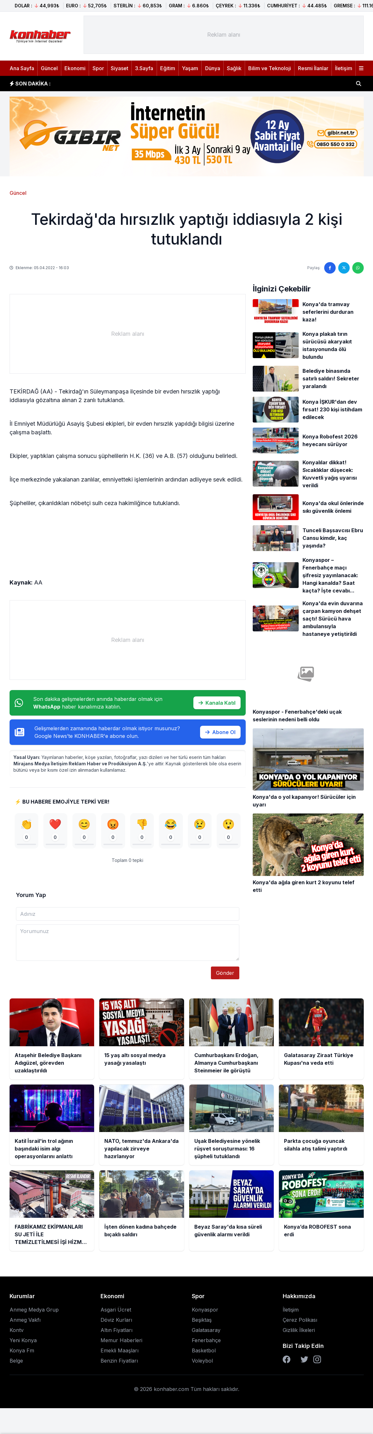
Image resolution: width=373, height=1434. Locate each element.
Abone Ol (220, 732)
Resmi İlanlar (313, 68)
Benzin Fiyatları (119, 1362)
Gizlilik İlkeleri (299, 1332)
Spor (98, 68)
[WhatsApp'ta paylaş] (358, 268)
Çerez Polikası (300, 1322)
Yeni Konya (23, 1342)
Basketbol (204, 1352)
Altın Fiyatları (116, 1332)
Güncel (49, 68)
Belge (16, 1362)
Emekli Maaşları (119, 1352)
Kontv (17, 1332)
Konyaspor (205, 1311)
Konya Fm (22, 1352)
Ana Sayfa (22, 68)
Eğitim (167, 68)
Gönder (225, 975)
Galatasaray (206, 1332)
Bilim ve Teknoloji (269, 68)
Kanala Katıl (216, 703)
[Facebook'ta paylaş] (330, 268)
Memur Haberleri (121, 1342)
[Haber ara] (359, 83)
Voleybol (202, 1362)
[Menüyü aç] (361, 68)
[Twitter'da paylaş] (344, 268)
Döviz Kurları (116, 1322)
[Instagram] (317, 1361)
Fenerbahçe (206, 1342)
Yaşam (190, 68)
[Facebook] (286, 1361)
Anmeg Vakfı (25, 1322)
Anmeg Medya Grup (34, 1311)
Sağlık (234, 68)
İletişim (343, 68)
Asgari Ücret (116, 1311)
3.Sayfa (144, 68)
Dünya (212, 68)
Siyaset (119, 68)
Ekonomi (75, 68)
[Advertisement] (224, 35)
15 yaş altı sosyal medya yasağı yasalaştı (111, 82)
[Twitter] (304, 1361)
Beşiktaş (202, 1322)
